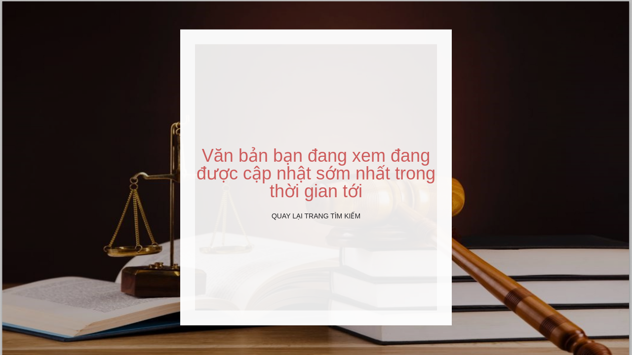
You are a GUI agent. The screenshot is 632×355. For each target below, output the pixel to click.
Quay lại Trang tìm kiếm (316, 216)
